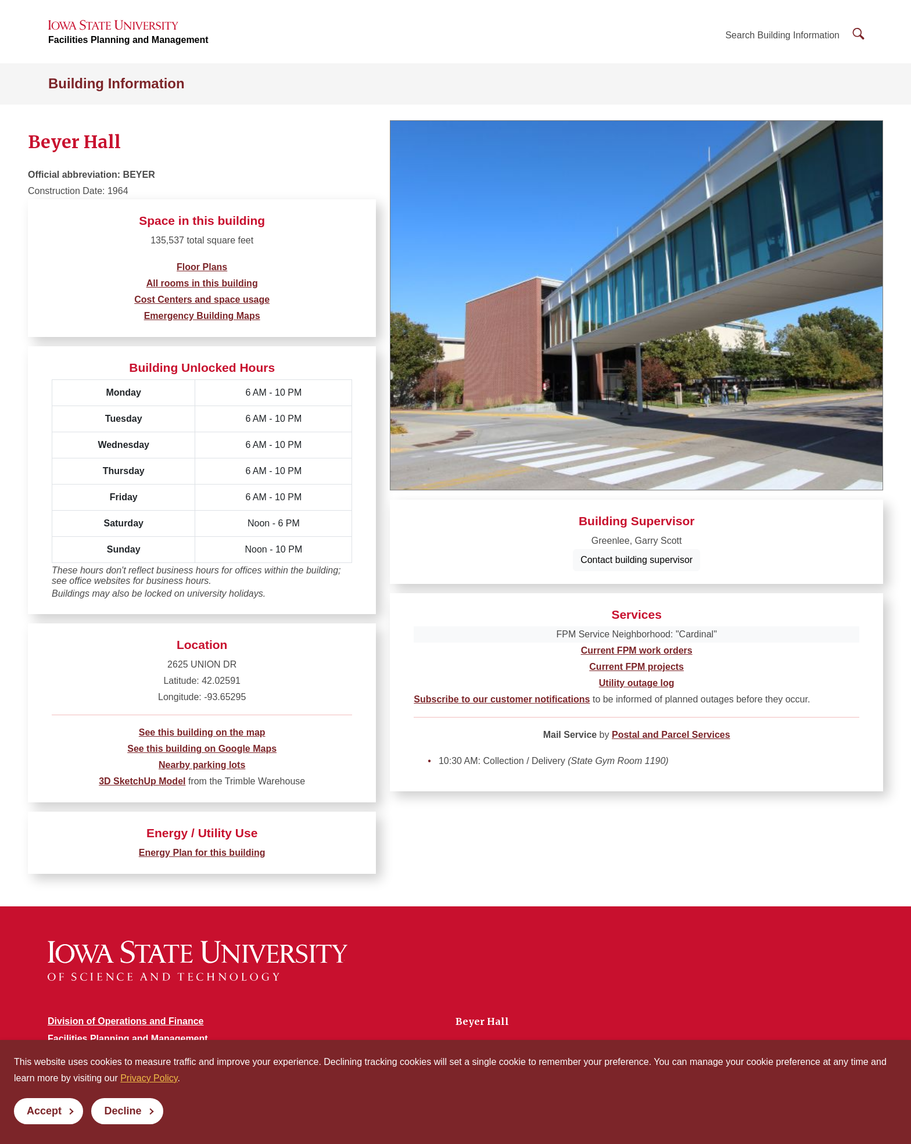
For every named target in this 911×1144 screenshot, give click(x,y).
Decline (122, 1111)
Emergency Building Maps (202, 316)
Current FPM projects (636, 667)
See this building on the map (202, 732)
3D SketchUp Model (142, 781)
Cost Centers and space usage (202, 299)
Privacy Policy (148, 1078)
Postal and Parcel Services (671, 735)
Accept (44, 1111)
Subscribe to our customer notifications (502, 699)
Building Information (116, 85)
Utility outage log (637, 683)
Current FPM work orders (637, 650)
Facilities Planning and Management (128, 41)
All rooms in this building (202, 283)
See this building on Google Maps (202, 749)
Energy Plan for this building (202, 853)
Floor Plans (202, 267)
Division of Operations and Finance (125, 1021)
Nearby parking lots (202, 765)
